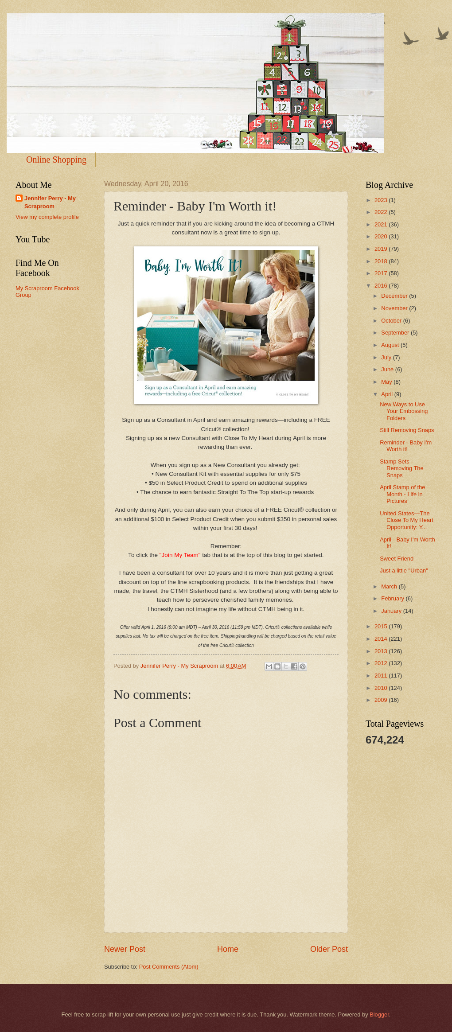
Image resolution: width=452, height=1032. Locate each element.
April (387, 394)
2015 (381, 626)
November (395, 308)
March (389, 586)
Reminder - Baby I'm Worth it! (406, 445)
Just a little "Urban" (404, 570)
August (391, 345)
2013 (381, 651)
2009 (381, 700)
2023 (381, 200)
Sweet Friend (396, 558)
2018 (381, 261)
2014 (381, 638)
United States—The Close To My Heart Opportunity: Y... (406, 520)
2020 (381, 236)
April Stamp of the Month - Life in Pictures (402, 494)
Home (227, 949)
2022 (381, 212)
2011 (381, 675)
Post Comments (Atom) (169, 966)
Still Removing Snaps (407, 430)
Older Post (329, 949)
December (395, 295)
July (387, 357)
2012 (381, 663)
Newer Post (124, 949)
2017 (381, 273)
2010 (381, 688)
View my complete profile (47, 217)
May (387, 381)
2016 (381, 285)
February (393, 598)
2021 (381, 224)
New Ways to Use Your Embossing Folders (404, 411)
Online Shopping (56, 159)
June (388, 369)
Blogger (379, 1014)
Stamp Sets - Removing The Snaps (402, 468)
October (392, 320)
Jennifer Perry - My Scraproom (50, 202)
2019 (381, 248)
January (392, 611)
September (396, 332)
